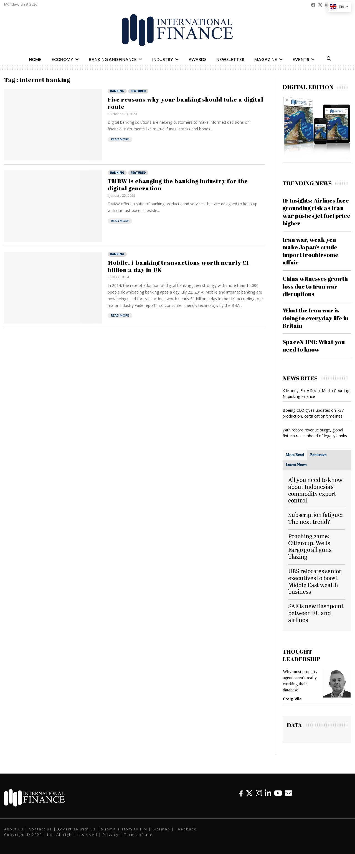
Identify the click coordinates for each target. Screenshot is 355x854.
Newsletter (230, 59)
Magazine (265, 59)
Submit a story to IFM (124, 829)
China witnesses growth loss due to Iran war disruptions (315, 286)
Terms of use (138, 834)
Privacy (111, 834)
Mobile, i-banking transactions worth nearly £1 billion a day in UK (178, 266)
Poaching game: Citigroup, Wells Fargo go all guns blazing (309, 546)
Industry (162, 59)
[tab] (295, 455)
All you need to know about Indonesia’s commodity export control (315, 490)
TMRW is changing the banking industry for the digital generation (178, 184)
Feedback (186, 829)
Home (35, 59)
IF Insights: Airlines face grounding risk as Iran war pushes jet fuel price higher (316, 211)
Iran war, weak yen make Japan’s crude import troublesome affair (310, 251)
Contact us (40, 829)
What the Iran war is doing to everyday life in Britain (315, 317)
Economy (62, 59)
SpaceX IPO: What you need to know (314, 345)
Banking (117, 91)
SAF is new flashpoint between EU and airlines (316, 613)
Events (301, 59)
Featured (138, 91)
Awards (197, 59)
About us (14, 829)
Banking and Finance (113, 59)
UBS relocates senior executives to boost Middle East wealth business (314, 581)
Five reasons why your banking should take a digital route (185, 102)
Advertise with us (76, 829)
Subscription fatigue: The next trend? (315, 518)
